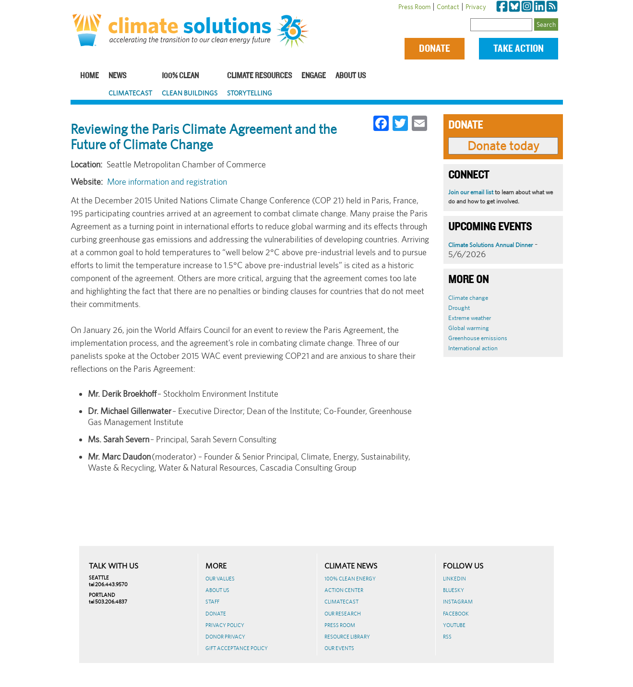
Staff (212, 601)
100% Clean (180, 76)
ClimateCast (130, 93)
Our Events (339, 648)
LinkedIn (454, 578)
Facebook (456, 613)
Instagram (458, 601)
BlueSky (453, 590)
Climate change (468, 297)
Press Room (414, 7)
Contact (448, 7)
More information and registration (167, 182)
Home (89, 76)
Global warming (468, 328)
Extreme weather (469, 317)
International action (473, 348)
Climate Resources (259, 76)
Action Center (343, 590)
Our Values (220, 578)
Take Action (518, 49)
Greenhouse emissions (477, 338)
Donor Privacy (225, 637)
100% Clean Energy (350, 578)
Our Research (342, 613)
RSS (447, 637)
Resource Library (347, 637)
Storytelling (249, 93)
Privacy (476, 7)
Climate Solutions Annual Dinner (490, 245)
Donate (434, 49)
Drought (459, 307)
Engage (313, 76)
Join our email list (470, 192)
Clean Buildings (189, 93)
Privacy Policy (224, 625)
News (117, 76)
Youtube (454, 625)
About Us (350, 76)
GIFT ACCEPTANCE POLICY (236, 648)
